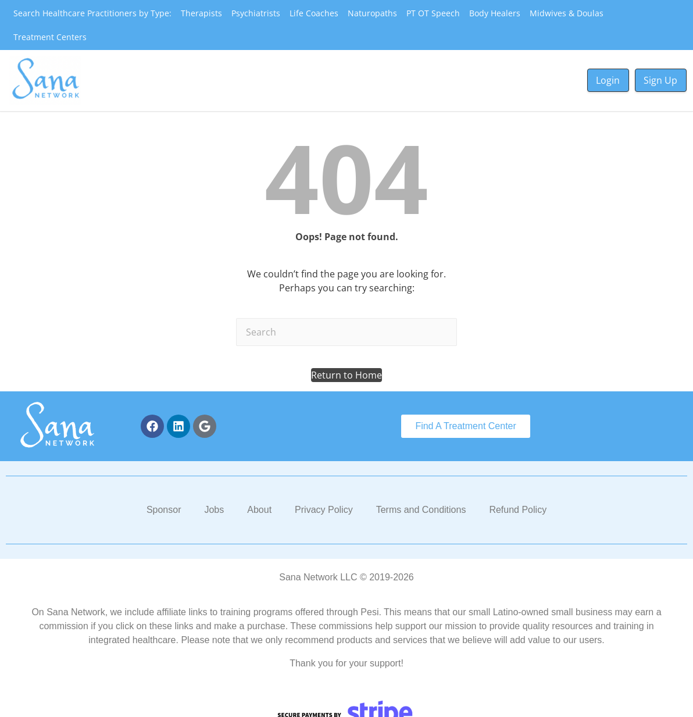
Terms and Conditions (421, 510)
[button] (346, 375)
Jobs (214, 510)
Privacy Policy (324, 510)
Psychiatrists (255, 13)
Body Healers (494, 13)
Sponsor (164, 510)
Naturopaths (372, 13)
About (259, 510)
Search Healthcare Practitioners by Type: (92, 13)
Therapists (201, 13)
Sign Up (660, 80)
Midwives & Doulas (566, 13)
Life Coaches (314, 13)
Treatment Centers (50, 36)
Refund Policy (517, 510)
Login (608, 80)
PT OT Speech (433, 13)
